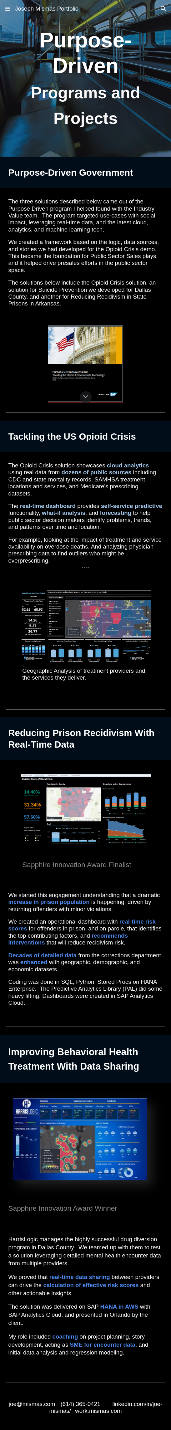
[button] (7, 8)
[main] (85, 78)
